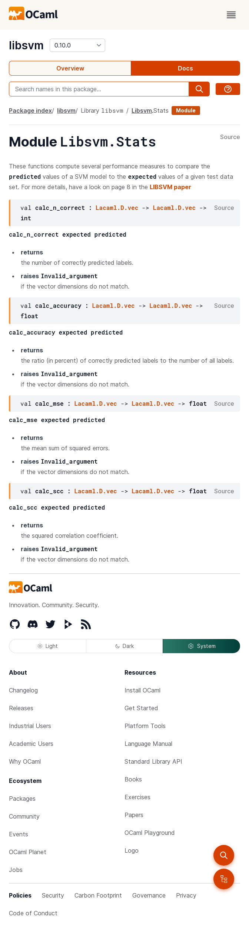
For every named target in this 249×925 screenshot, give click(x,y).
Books (133, 779)
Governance (149, 895)
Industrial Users (30, 726)
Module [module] (186, 110)
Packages (22, 798)
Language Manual (148, 743)
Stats (161, 110)
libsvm (26, 45)
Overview (70, 68)
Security (53, 895)
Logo (131, 850)
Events (18, 834)
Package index (30, 110)
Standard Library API (153, 761)
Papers (133, 815)
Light (47, 646)
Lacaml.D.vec (117, 207)
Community (24, 816)
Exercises (137, 797)
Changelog (23, 690)
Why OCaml (25, 761)
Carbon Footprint (98, 895)
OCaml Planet (27, 852)
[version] (77, 45)
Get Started (141, 708)
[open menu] (231, 15)
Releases (21, 708)
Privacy (186, 895)
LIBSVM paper (170, 187)
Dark (124, 646)
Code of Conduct (33, 913)
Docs (185, 68)
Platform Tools (145, 726)
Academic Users (31, 743)
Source (230, 137)
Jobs (16, 869)
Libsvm (142, 110)
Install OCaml (142, 690)
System (201, 646)
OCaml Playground (149, 832)
